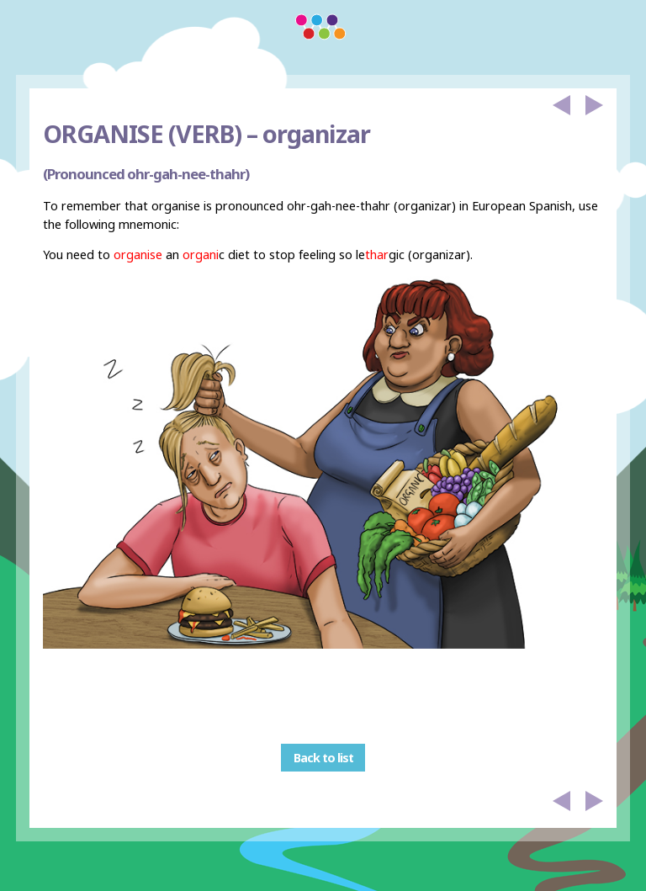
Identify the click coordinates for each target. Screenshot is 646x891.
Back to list (323, 758)
